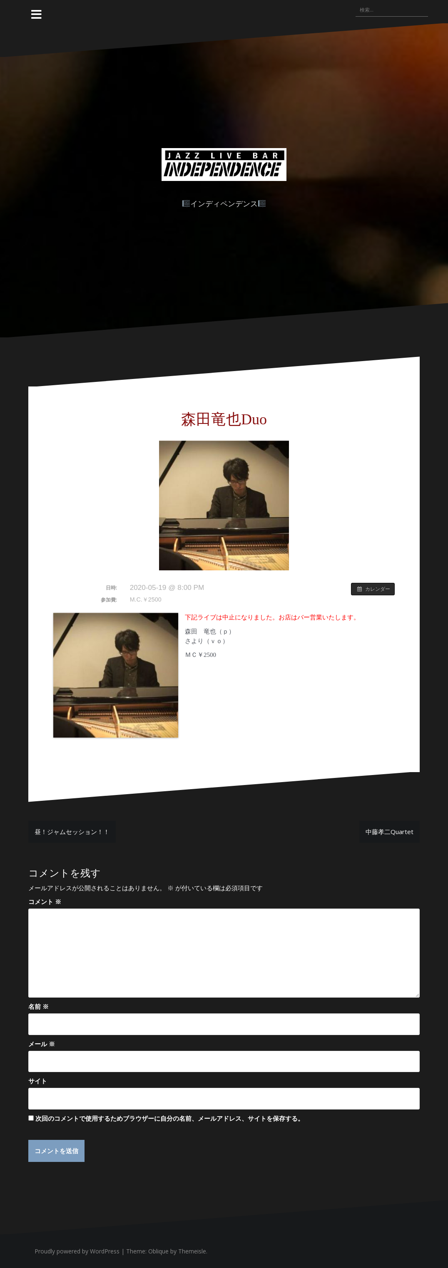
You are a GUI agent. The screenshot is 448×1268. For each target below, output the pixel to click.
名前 (38, 1006)
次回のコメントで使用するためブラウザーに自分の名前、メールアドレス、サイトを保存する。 (169, 1118)
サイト (37, 1081)
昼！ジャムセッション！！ (72, 831)
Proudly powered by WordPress (77, 1251)
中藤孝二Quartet (389, 831)
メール (41, 1044)
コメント (44, 901)
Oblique (158, 1251)
